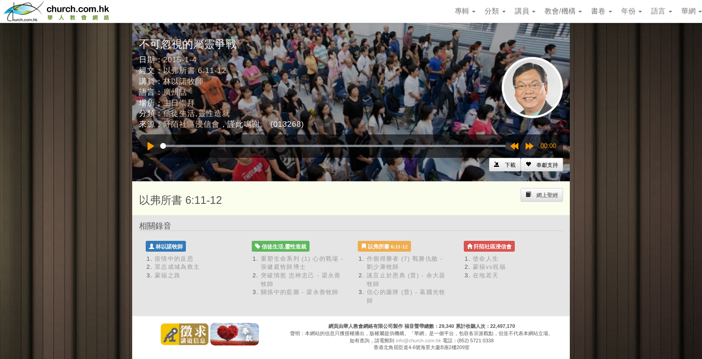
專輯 (465, 11)
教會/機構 (563, 11)
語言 (661, 11)
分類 (495, 11)
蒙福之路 (167, 275)
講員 (525, 11)
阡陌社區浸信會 (191, 124)
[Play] (150, 146)
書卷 (601, 11)
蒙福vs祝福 (489, 266)
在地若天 (486, 275)
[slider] (333, 146)
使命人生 (486, 258)
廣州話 (175, 92)
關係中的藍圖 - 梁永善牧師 (300, 292)
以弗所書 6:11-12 (195, 70)
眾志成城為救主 (177, 266)
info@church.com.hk (418, 340)
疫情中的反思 (174, 258)
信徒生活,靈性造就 (196, 113)
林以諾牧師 (183, 81)
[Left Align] (542, 164)
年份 (631, 11)
